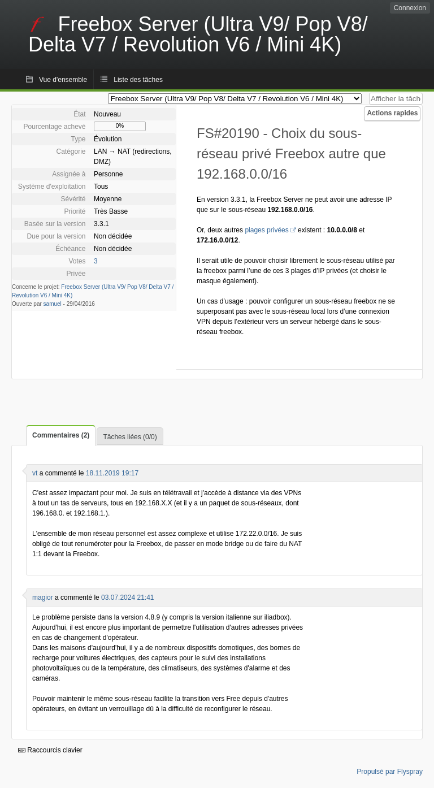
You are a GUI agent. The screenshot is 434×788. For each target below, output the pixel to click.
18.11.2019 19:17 (112, 473)
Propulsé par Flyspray (390, 772)
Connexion (410, 8)
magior (42, 597)
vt (34, 473)
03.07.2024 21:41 (127, 597)
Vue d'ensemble (63, 80)
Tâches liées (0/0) (130, 437)
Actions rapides (392, 113)
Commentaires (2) (60, 435)
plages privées (266, 230)
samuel (53, 304)
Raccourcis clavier (50, 750)
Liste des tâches (138, 80)
